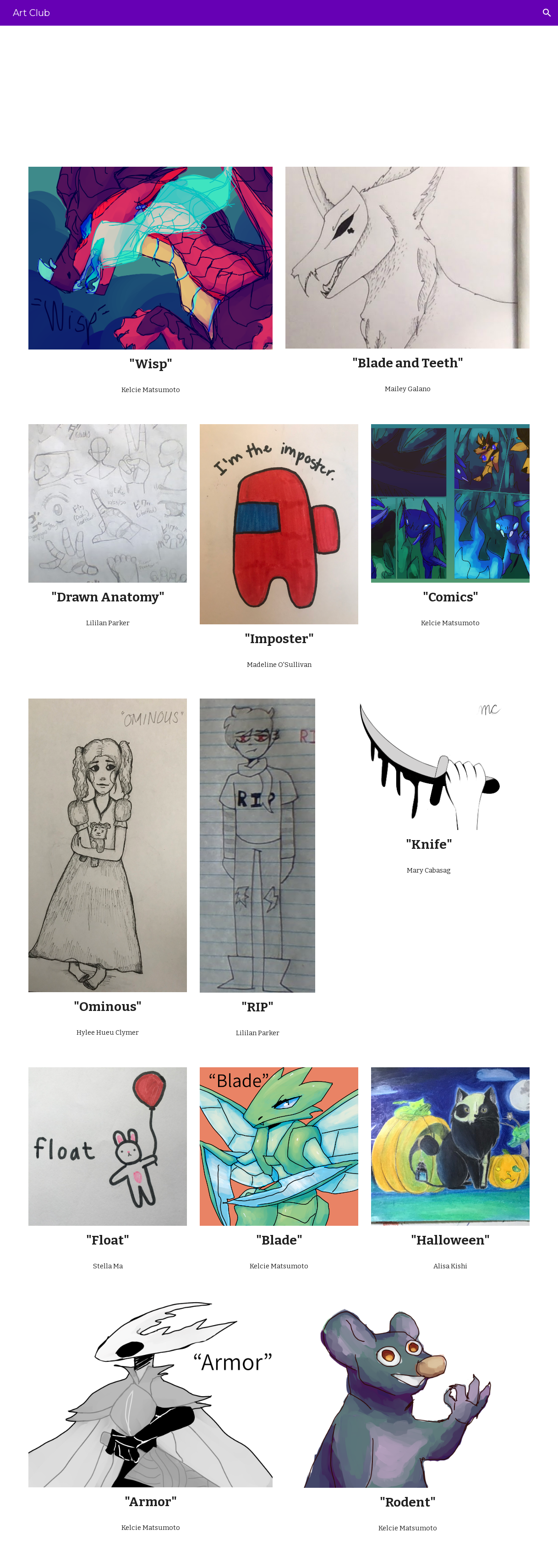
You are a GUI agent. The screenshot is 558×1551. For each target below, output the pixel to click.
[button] (547, 13)
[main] (279, 90)
